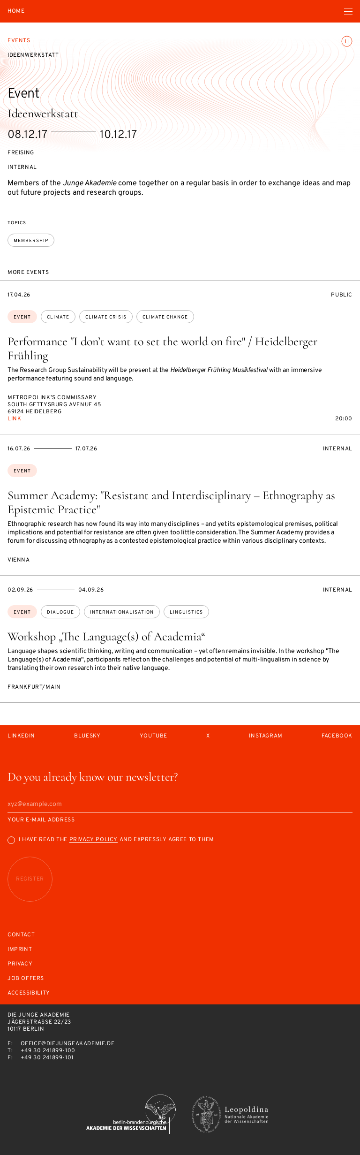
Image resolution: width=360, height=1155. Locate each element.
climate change (165, 317)
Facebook (337, 736)
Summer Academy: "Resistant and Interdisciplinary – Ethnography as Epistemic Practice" (171, 502)
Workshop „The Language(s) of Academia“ (106, 636)
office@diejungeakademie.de (68, 1044)
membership (31, 241)
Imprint (20, 949)
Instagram (265, 736)
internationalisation (122, 612)
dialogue (60, 612)
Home (16, 11)
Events (19, 41)
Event (22, 317)
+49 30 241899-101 (47, 1058)
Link (14, 419)
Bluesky (87, 736)
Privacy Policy (93, 839)
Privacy (20, 964)
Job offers (26, 978)
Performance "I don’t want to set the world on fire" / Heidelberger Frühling (162, 348)
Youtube (153, 736)
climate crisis (106, 317)
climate (58, 317)
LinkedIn (21, 736)
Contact (21, 935)
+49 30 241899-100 (48, 1051)
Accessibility (29, 993)
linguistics (186, 612)
